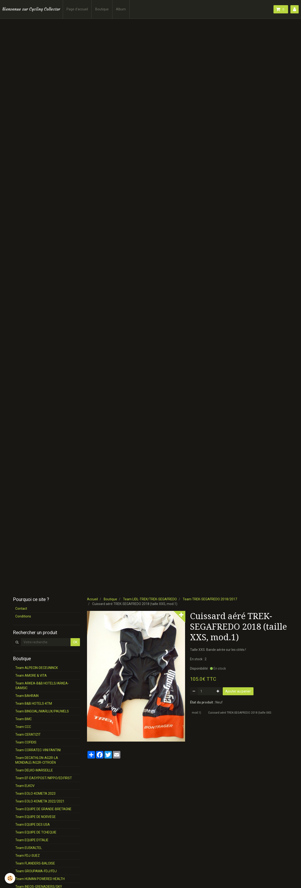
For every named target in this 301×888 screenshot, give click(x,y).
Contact (21, 608)
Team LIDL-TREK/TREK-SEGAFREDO (150, 599)
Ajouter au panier (238, 691)
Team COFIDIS (25, 742)
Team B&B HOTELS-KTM (33, 703)
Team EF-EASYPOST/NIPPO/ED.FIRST (43, 778)
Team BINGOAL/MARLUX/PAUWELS (42, 711)
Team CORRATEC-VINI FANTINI (38, 750)
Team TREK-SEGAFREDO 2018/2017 (210, 599)
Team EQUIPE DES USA (32, 824)
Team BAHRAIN (27, 696)
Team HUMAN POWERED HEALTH (40, 879)
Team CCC (23, 727)
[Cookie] (10, 878)
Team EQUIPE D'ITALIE (31, 840)
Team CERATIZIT (28, 734)
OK (75, 642)
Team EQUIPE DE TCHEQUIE (35, 832)
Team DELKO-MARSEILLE (34, 770)
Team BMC (23, 719)
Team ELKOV (25, 786)
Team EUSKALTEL (28, 848)
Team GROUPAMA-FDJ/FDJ (36, 871)
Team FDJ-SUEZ (27, 855)
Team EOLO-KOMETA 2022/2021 (39, 801)
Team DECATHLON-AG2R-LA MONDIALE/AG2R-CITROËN (36, 760)
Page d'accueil (77, 9)
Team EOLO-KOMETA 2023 (35, 793)
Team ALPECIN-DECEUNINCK (36, 668)
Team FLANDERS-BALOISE (35, 863)
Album (121, 9)
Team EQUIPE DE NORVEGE (35, 817)
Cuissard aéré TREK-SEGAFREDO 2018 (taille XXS (239, 712)
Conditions (23, 616)
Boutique (102, 9)
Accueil (92, 599)
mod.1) (196, 712)
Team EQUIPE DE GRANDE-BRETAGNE (43, 809)
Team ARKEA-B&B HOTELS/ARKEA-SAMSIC (42, 685)
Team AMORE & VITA (31, 675)
